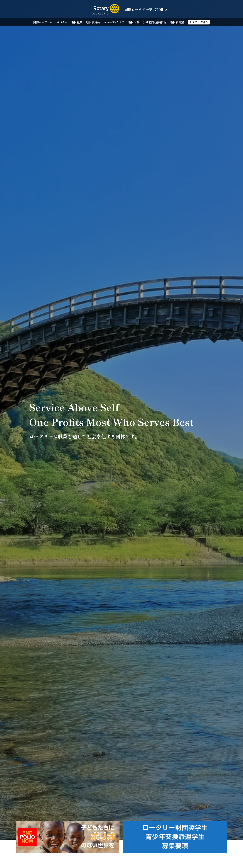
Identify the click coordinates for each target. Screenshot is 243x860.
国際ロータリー (43, 22)
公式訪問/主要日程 (154, 22)
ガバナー (62, 22)
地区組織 (76, 22)
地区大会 (133, 22)
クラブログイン (198, 22)
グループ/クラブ (114, 22)
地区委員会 (93, 22)
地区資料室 (177, 22)
